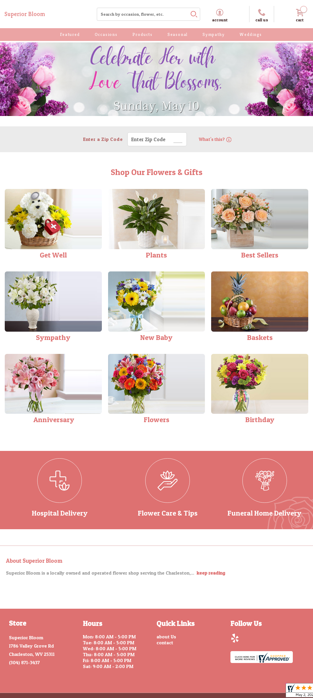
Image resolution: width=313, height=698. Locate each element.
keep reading (211, 573)
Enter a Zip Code (102, 139)
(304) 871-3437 (24, 662)
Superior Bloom (24, 14)
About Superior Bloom (34, 560)
